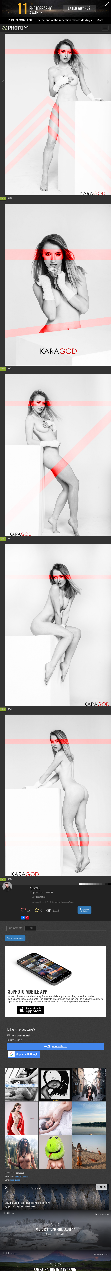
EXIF (31, 928)
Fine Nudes (15, 1180)
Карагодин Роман (41, 892)
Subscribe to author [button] (84, 910)
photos (20, 1173)
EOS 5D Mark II (21, 1176)
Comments (15, 928)
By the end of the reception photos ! (55, 20)
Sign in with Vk (55, 1046)
